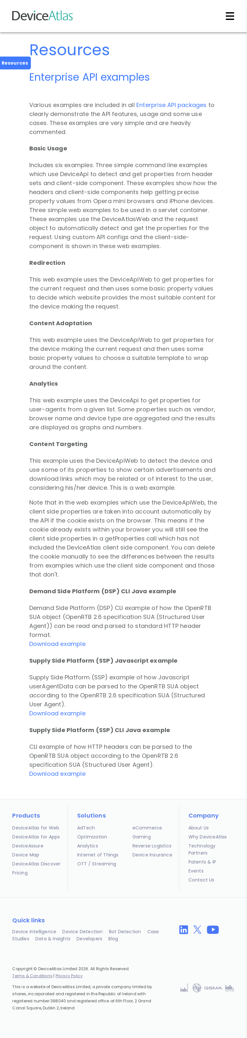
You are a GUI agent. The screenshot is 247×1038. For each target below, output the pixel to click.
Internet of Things (98, 855)
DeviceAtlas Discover (36, 864)
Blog (113, 938)
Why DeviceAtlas (207, 837)
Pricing (19, 873)
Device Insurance (152, 855)
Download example (57, 644)
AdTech (86, 828)
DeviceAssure (27, 846)
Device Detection (82, 931)
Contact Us (201, 880)
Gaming (142, 837)
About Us (198, 828)
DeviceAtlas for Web (35, 828)
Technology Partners (202, 849)
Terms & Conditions (32, 976)
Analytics (87, 846)
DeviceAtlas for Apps (36, 837)
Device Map (25, 855)
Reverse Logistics (152, 846)
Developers (89, 938)
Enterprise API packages (171, 105)
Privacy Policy (69, 976)
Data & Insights (52, 938)
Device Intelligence (34, 931)
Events (196, 871)
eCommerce (147, 828)
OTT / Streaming (96, 864)
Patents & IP (202, 862)
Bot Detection (125, 931)
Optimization (92, 837)
